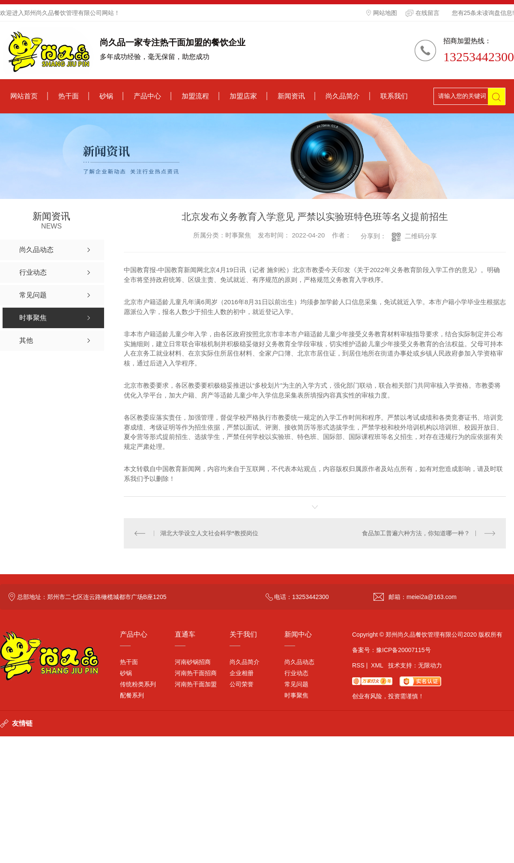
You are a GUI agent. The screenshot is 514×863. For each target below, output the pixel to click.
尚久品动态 (299, 661)
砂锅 (106, 96)
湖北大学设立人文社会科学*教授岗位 (209, 533)
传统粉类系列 (138, 684)
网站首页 (24, 96)
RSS (358, 665)
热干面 (68, 96)
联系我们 (394, 96)
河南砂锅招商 (193, 661)
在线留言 (422, 13)
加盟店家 (243, 96)
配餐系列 (132, 695)
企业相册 (242, 673)
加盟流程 (195, 96)
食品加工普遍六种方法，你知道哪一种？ (416, 533)
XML (377, 665)
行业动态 (296, 673)
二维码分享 (421, 236)
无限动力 (430, 665)
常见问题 (296, 684)
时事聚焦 (296, 695)
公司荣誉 (242, 684)
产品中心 (147, 96)
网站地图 (381, 12)
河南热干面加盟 (196, 684)
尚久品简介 (343, 96)
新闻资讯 (291, 96)
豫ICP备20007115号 (403, 650)
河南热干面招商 (196, 673)
